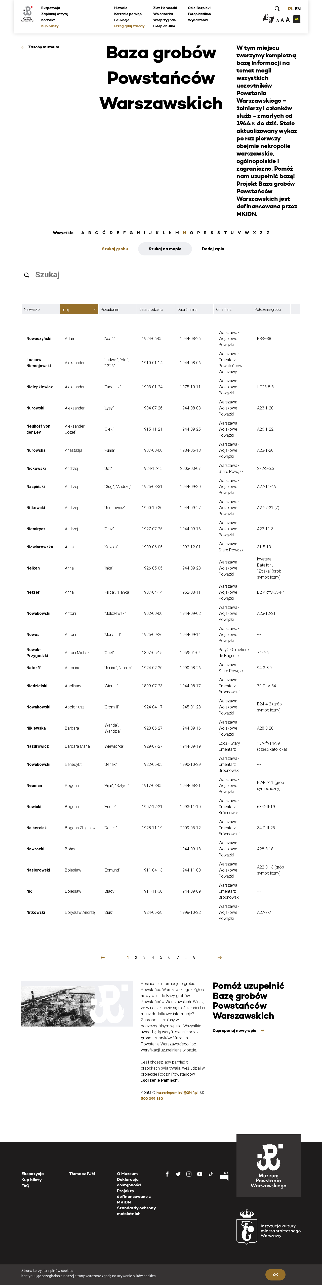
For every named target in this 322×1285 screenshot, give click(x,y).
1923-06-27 (152, 728)
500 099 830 (152, 1098)
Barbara (72, 728)
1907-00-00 (152, 450)
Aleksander (75, 362)
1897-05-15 (152, 652)
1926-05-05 (152, 568)
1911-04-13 (152, 870)
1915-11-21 (152, 429)
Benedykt (73, 764)
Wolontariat (163, 14)
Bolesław (73, 870)
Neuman (34, 785)
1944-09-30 (190, 486)
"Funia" (109, 450)
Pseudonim (110, 310)
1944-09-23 (190, 568)
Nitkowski (35, 507)
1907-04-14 (152, 592)
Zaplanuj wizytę (55, 14)
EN (297, 9)
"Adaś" (109, 338)
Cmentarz (223, 310)
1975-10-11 (190, 387)
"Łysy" (108, 408)
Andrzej (71, 468)
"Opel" (108, 652)
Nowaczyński (38, 338)
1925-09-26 (152, 634)
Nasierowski (38, 870)
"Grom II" (111, 707)
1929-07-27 (152, 746)
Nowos (32, 634)
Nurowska (36, 450)
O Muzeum (127, 1173)
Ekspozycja (51, 8)
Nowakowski (38, 613)
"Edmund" (111, 870)
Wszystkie (63, 233)
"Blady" (109, 891)
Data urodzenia (151, 310)
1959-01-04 (190, 652)
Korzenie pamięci (128, 14)
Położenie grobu (268, 310)
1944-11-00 (190, 870)
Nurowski (35, 408)
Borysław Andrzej (80, 912)
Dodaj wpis (213, 249)
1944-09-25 (190, 429)
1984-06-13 (190, 450)
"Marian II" (112, 634)
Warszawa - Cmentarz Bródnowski (229, 685)
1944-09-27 (190, 507)
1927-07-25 (152, 528)
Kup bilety (50, 26)
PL (290, 9)
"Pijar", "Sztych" (116, 785)
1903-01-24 (152, 387)
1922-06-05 (152, 764)
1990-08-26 (190, 667)
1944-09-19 (190, 746)
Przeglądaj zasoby (129, 26)
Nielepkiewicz (39, 387)
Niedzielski (36, 686)
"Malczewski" (115, 613)
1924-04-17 (152, 707)
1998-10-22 (190, 912)
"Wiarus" (110, 686)
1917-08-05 (152, 785)
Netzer (33, 592)
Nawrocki (35, 849)
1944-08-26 (190, 338)
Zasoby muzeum (43, 47)
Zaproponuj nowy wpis (235, 1030)
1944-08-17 (190, 686)
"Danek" (110, 827)
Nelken (33, 568)
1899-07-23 (152, 686)
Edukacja (122, 20)
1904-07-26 (152, 408)
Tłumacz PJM (82, 1173)
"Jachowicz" (114, 507)
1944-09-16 (190, 528)
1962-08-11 (190, 592)
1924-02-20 (152, 667)
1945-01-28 (190, 707)
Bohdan (71, 849)
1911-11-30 (152, 891)
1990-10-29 (190, 764)
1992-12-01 (190, 547)
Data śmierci (187, 310)
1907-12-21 (152, 806)
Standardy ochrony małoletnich (136, 1210)
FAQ (25, 1185)
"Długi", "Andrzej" (117, 486)
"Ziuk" (108, 912)
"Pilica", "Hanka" (116, 592)
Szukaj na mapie (165, 248)
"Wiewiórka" (113, 746)
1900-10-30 (152, 507)
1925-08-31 (152, 486)
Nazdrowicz (37, 746)
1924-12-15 (152, 468)
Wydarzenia (198, 20)
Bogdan (72, 785)
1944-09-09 (190, 891)
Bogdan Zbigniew (80, 827)
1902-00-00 (152, 613)
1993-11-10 (190, 806)
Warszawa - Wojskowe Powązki (229, 338)
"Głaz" (108, 528)
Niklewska (36, 728)
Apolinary (73, 686)
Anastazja (73, 450)
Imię (65, 310)
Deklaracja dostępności (129, 1182)
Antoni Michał (77, 652)
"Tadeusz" (112, 387)
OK (275, 1274)
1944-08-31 (190, 785)
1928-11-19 (152, 827)
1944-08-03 (190, 408)
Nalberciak (36, 827)
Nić (29, 891)
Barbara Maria (77, 746)
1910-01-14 (152, 362)
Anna (69, 547)
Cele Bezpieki (199, 8)
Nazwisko (32, 310)
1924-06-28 (152, 912)
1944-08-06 (190, 362)
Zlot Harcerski (165, 8)
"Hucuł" (109, 806)
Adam (70, 338)
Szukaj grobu (115, 249)
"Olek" (108, 429)
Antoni (70, 613)
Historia (121, 8)
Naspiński (35, 486)
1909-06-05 (152, 547)
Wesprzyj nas (164, 20)
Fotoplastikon (199, 14)
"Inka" (108, 568)
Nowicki (33, 806)
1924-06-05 (152, 338)
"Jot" (107, 468)
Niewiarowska (39, 547)
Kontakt (48, 20)
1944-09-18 (190, 849)
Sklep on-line (164, 26)
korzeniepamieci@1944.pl (177, 1092)
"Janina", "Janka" (117, 667)
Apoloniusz (74, 707)
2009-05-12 (190, 827)
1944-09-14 (190, 634)
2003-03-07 (190, 468)
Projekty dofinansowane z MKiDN (134, 1196)
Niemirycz (36, 528)
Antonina (72, 667)
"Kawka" (110, 547)
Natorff (33, 667)
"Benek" (110, 764)
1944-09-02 (190, 613)
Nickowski (36, 468)
